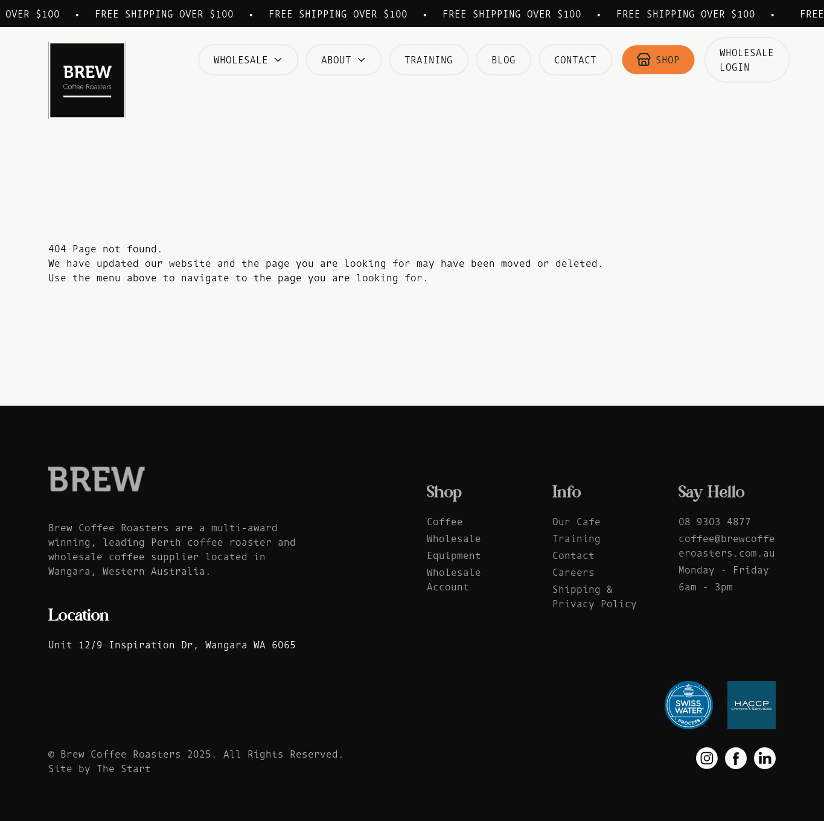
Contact (575, 60)
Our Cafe (576, 523)
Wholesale (248, 60)
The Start (124, 770)
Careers (573, 574)
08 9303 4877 (715, 523)
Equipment (454, 557)
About (343, 60)
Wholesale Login (747, 59)
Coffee (445, 523)
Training (428, 60)
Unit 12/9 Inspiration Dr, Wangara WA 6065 (172, 645)
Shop (658, 60)
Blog (503, 60)
